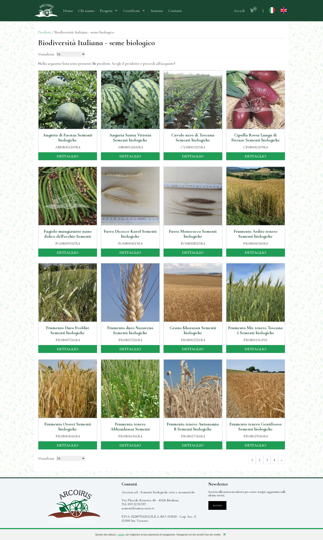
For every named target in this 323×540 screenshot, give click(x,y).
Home (68, 10)
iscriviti (217, 505)
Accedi (239, 10)
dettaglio (67, 156)
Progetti (109, 10)
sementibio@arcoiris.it (138, 508)
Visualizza (46, 54)
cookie (121, 534)
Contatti (175, 10)
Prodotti (44, 32)
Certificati (134, 10)
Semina (157, 10)
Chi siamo (86, 10)
